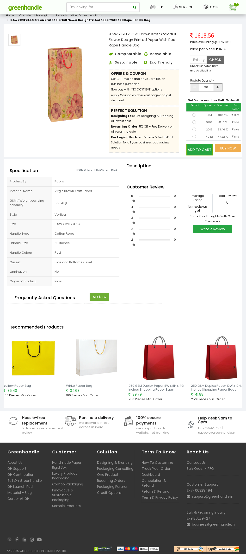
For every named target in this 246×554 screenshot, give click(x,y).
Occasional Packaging (34, 15)
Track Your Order (156, 465)
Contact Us (196, 459)
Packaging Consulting (115, 465)
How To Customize (157, 459)
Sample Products (66, 503)
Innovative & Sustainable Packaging (62, 492)
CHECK (215, 59)
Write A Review (212, 226)
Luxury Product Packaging (64, 473)
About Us (14, 459)
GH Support (16, 465)
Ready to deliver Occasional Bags (79, 15)
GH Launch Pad (20, 483)
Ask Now (99, 294)
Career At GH (18, 495)
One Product (107, 471)
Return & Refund (155, 488)
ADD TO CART (199, 148)
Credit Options (109, 489)
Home (10, 15)
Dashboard (151, 471)
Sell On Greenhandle (24, 477)
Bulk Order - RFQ (200, 465)
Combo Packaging (67, 481)
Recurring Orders (111, 477)
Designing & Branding (115, 459)
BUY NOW (228, 148)
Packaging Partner (112, 483)
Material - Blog (19, 489)
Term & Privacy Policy (160, 494)
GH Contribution (20, 471)
